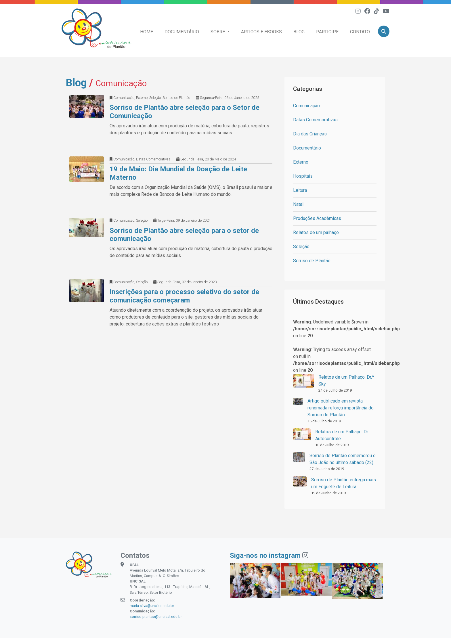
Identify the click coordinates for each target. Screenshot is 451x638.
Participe (327, 32)
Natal (298, 204)
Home (146, 32)
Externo (300, 162)
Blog (299, 32)
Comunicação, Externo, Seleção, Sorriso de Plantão (150, 97)
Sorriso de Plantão (311, 260)
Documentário (182, 32)
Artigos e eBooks (261, 32)
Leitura (300, 190)
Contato (360, 32)
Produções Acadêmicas (317, 218)
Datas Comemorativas (315, 119)
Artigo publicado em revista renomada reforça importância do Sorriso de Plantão (340, 407)
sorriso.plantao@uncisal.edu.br (156, 616)
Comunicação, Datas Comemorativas (140, 159)
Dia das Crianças (310, 134)
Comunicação (306, 105)
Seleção (301, 246)
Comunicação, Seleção (129, 221)
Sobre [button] (218, 32)
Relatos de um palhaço (316, 232)
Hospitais (303, 176)
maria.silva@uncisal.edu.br (152, 605)
